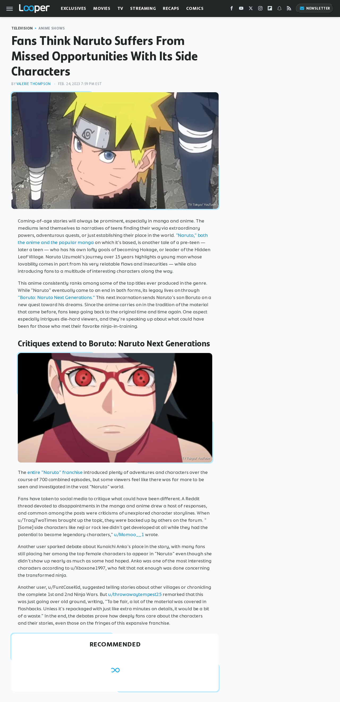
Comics (195, 8)
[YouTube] (241, 9)
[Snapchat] (279, 9)
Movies (101, 8)
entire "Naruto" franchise (55, 472)
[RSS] (289, 9)
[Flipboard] (270, 9)
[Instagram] (260, 9)
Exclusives (73, 8)
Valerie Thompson (33, 84)
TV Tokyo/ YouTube (202, 204)
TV (120, 8)
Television (22, 28)
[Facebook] (231, 9)
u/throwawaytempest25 (135, 594)
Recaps (171, 8)
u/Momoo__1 (129, 534)
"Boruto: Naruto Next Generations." (56, 297)
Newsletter (314, 8)
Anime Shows (52, 28)
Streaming (143, 8)
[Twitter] (250, 9)
